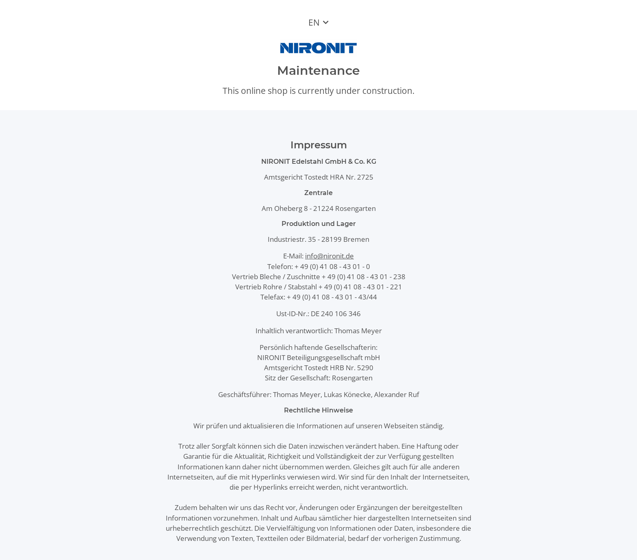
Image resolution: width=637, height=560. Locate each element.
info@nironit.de (329, 255)
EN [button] (314, 22)
